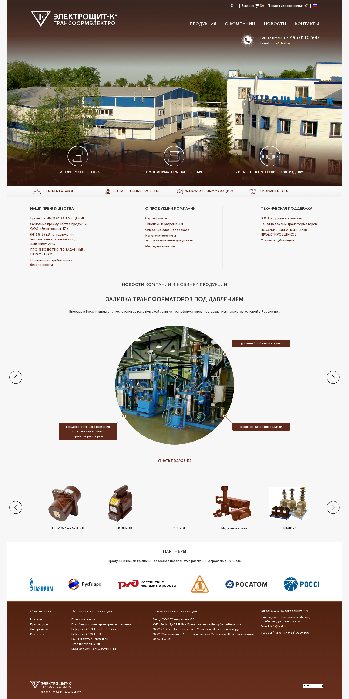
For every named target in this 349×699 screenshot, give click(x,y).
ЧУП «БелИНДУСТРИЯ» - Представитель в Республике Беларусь (197, 624)
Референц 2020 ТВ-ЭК (87, 634)
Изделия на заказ (232, 507)
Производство (40, 624)
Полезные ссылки (83, 619)
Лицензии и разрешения (164, 224)
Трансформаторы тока (78, 160)
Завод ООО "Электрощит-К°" (173, 619)
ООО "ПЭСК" (162, 639)
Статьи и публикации (277, 240)
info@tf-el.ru (280, 43)
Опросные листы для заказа (167, 230)
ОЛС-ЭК (176, 507)
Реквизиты (37, 634)
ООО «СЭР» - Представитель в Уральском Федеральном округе (197, 629)
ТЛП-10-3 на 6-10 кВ (64, 507)
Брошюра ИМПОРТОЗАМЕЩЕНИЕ (57, 218)
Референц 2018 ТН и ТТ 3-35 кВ (93, 629)
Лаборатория (39, 629)
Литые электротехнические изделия (270, 160)
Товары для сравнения (288, 6)
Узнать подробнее (174, 461)
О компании (240, 23)
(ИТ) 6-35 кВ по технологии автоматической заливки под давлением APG (53, 239)
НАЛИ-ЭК (288, 507)
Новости (275, 23)
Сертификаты (156, 218)
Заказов (253, 6)
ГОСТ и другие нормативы (281, 218)
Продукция (203, 23)
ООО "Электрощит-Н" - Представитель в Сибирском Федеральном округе (204, 634)
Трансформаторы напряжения (173, 160)
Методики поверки (160, 246)
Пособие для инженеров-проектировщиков (101, 624)
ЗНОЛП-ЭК (120, 507)
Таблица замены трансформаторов (289, 224)
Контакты (307, 23)
